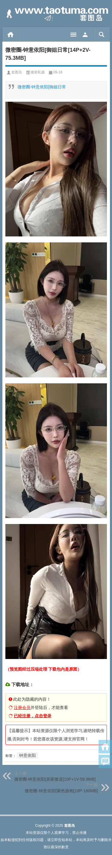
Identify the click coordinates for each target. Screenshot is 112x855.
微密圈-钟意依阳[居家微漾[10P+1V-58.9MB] (55, 779)
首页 (10, 34)
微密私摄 (37, 72)
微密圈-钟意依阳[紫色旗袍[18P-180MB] (61, 790)
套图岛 (16, 72)
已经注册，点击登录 (32, 715)
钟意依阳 (27, 755)
